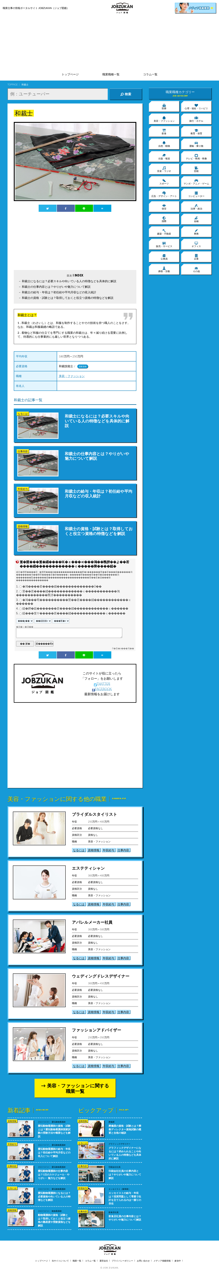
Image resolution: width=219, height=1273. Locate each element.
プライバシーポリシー (122, 1260)
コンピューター (196, 194)
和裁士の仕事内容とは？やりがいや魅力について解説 (56, 286)
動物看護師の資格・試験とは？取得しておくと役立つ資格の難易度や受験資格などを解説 (54, 1220)
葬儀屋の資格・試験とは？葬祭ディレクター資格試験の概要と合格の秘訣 (125, 1129)
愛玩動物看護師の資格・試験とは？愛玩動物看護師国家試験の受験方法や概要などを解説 (54, 1131)
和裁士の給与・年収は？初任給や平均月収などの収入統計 (59, 292)
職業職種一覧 (111, 74)
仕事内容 (123, 850)
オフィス (196, 244)
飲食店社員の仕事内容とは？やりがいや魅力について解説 (125, 1218)
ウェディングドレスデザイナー (100, 976)
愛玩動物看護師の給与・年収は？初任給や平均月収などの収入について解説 (54, 1152)
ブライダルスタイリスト (94, 814)
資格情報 (93, 850)
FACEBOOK (102, 689)
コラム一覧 (150, 74)
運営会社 (103, 1260)
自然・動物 (164, 144)
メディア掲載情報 (162, 1260)
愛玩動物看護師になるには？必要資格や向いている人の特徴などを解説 (54, 1196)
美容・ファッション (72, 376)
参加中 (177, 1260)
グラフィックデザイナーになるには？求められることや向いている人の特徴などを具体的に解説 (125, 1153)
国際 (164, 219)
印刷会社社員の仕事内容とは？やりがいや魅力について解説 (125, 1174)
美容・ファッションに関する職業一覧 (78, 1088)
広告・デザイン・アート (164, 194)
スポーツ (164, 182)
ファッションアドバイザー (96, 1030)
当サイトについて (60, 1260)
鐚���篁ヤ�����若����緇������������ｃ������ (73, 613)
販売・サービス (164, 244)
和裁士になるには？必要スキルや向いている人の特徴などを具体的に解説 (69, 281)
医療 (164, 106)
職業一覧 (77, 1260)
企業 (196, 257)
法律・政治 (196, 207)
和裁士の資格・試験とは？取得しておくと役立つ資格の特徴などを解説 (67, 297)
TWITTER (102, 684)
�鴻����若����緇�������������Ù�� (62, 586)
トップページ (70, 74)
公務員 (164, 257)
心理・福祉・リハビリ (196, 106)
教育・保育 (196, 131)
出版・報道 (164, 156)
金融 (196, 219)
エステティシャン (88, 868)
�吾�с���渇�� (124, 648)
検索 (125, 94)
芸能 (196, 169)
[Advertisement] (109, 43)
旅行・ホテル (196, 119)
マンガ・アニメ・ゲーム (196, 182)
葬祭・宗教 (164, 269)
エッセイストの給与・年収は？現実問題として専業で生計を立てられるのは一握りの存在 (125, 1198)
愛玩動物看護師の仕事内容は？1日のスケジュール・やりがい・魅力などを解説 (53, 1174)
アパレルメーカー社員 (92, 922)
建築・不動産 (164, 232)
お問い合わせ (143, 1260)
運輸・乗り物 (196, 144)
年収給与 (108, 850)
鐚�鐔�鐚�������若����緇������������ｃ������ (75, 608)
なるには (78, 850)
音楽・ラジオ (164, 169)
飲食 (164, 131)
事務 (196, 232)
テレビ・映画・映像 (196, 156)
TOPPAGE (13, 84)
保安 (164, 207)
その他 (196, 269)
